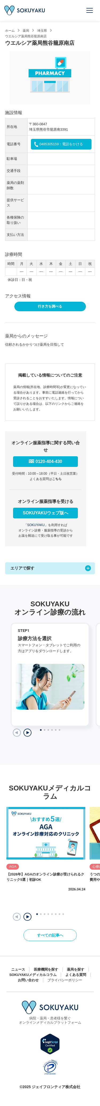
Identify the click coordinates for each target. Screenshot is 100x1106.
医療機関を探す (46, 969)
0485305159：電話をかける (61, 144)
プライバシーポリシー (64, 980)
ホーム (10, 31)
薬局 (26, 31)
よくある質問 (75, 975)
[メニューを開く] (90, 10)
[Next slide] (27, 733)
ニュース (18, 969)
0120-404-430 (48, 461)
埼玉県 (42, 31)
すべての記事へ (50, 935)
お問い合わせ (28, 980)
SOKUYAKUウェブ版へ (45, 513)
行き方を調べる (50, 306)
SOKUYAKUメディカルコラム (33, 975)
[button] (27, 917)
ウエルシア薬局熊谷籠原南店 (26, 36)
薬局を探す (75, 969)
